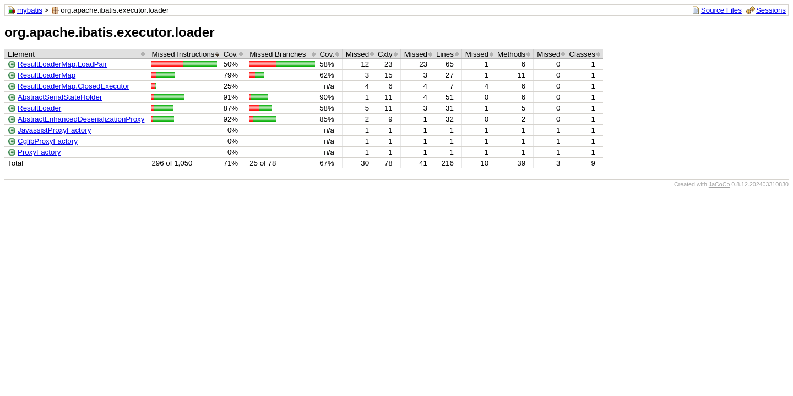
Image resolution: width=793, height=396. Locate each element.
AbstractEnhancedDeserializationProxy (81, 119)
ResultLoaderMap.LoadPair (62, 64)
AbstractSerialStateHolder (60, 97)
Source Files (721, 10)
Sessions (771, 10)
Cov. (231, 54)
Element (21, 54)
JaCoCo (719, 184)
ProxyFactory (39, 152)
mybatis (29, 10)
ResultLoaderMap (46, 75)
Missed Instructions (182, 54)
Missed (357, 54)
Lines (445, 54)
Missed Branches (277, 54)
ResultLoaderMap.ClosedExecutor (73, 86)
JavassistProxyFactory (54, 130)
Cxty (385, 54)
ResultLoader (39, 108)
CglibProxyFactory (48, 141)
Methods (511, 54)
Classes (582, 54)
